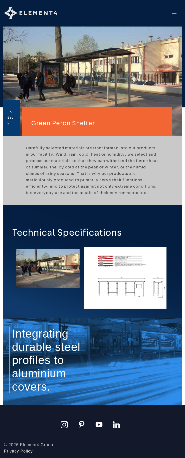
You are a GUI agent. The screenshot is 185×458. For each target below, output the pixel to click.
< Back (10, 117)
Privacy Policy (18, 451)
